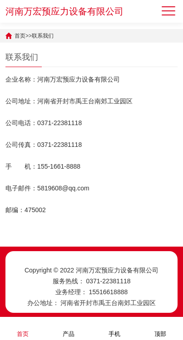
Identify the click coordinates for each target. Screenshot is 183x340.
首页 (20, 36)
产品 (68, 328)
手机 (114, 328)
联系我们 (43, 36)
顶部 (160, 328)
